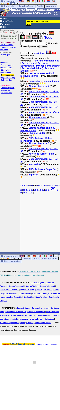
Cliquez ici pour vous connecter (9, 37)
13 (47, 185)
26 (43, 190)
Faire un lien (6, 80)
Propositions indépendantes (44, 81)
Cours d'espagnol (16, 286)
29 (53, 188)
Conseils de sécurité (36, 312)
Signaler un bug (8, 77)
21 (29, 190)
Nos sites (51, 6)
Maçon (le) (34, 164)
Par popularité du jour (47, 66)
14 (50, 185)
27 (46, 190)
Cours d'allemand (47, 286)
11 (41, 185)
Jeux (13, 6)
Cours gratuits (8, 256)
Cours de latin (25, 293)
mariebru (39, 53)
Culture (5, 6)
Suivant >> (29, 193)
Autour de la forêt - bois (41, 154)
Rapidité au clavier (9, 293)
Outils (40, 6)
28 (48, 190)
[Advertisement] (40, 221)
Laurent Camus (23, 308)
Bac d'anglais (41, 297)
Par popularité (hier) (32, 68)
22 (32, 190)
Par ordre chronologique (46, 61)
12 (44, 185)
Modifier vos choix (43, 323)
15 (52, 185)
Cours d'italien (31, 286)
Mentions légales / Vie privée (12, 323)
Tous (48, 37)
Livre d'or (5, 70)
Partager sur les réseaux (47, 345)
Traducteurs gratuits (7, 88)
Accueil (4, 18)
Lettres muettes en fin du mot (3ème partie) (37, 74)
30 (57, 190)
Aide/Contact (6, 67)
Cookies (30, 323)
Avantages (5, 55)
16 (55, 185)
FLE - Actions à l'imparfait (42, 169)
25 (40, 190)
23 (35, 190)
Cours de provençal (40, 293)
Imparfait (33, 174)
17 (58, 185)
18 (21, 190)
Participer (5, 24)
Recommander (7, 75)
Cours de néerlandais (9, 290)
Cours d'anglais (37, 282)
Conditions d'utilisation (15, 312)
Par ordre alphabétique (34, 64)
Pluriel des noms (38, 117)
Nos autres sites (6, 93)
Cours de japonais (51, 290)
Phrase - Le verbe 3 (39, 143)
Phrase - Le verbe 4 (39, 86)
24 (37, 190)
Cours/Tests (6, 21)
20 (26, 190)
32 (24, 193)
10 (39, 185)
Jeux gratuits (5, 90)
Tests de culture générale (31, 290)
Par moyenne (29, 63)
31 (21, 193)
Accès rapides (7, 65)
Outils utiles (28, 297)
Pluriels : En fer (37, 133)
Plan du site (6, 72)
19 (24, 190)
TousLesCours (26, 6)
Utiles (3, 27)
